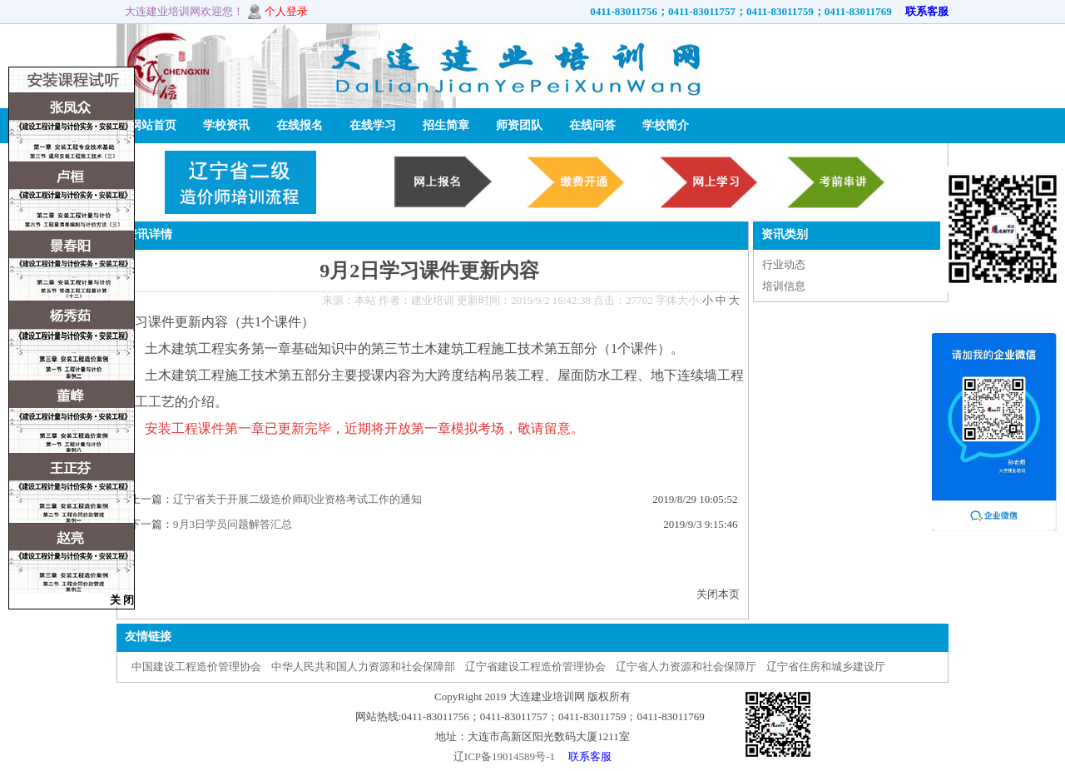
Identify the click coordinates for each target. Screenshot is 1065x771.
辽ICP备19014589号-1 (504, 756)
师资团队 (519, 125)
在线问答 (592, 125)
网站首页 (153, 125)
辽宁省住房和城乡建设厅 (825, 666)
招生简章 (446, 125)
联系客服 (921, 11)
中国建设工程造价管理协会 (196, 666)
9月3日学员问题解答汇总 (232, 524)
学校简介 (665, 125)
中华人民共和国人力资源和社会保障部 (363, 666)
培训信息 (783, 286)
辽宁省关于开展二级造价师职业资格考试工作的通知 (297, 499)
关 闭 (122, 600)
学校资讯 (226, 125)
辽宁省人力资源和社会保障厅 (686, 666)
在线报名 (299, 125)
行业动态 (783, 264)
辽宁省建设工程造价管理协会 (535, 666)
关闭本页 (718, 594)
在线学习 (372, 125)
